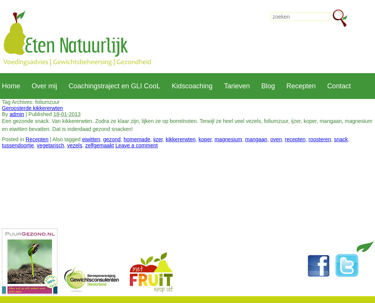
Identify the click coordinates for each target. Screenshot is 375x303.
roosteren (319, 139)
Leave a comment (136, 145)
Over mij (44, 86)
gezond (112, 139)
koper (205, 139)
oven (276, 139)
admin (17, 114)
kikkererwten (181, 139)
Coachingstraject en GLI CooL (114, 86)
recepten (295, 139)
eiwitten (91, 139)
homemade (137, 139)
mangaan (256, 139)
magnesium (228, 139)
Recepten (301, 86)
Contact (339, 86)
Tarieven (237, 86)
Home (11, 86)
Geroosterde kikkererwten (32, 108)
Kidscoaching (192, 86)
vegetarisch (50, 145)
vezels (74, 145)
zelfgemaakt (99, 145)
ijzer (158, 139)
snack (341, 139)
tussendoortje (18, 145)
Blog (268, 86)
